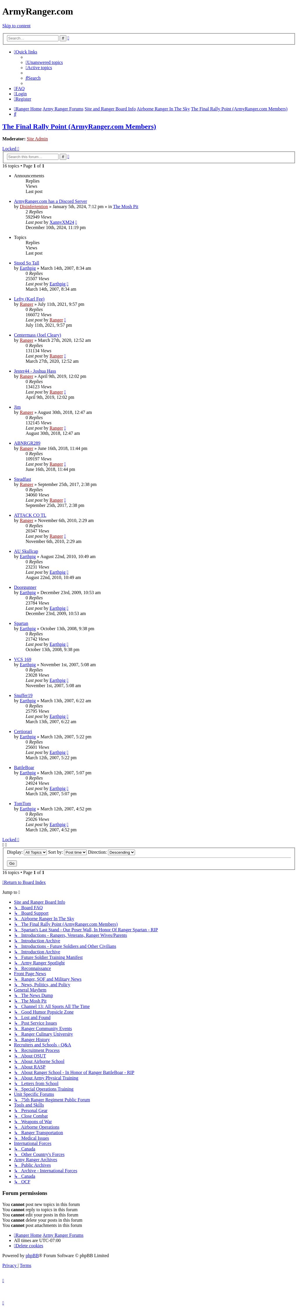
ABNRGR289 (27, 443)
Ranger (26, 304)
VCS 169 (22, 659)
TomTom (22, 803)
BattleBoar (24, 767)
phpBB (32, 1255)
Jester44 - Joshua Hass (35, 371)
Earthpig (28, 268)
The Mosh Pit (125, 206)
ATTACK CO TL (30, 515)
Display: (27, 852)
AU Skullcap (26, 551)
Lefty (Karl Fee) (29, 298)
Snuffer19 (23, 695)
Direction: (111, 852)
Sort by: (67, 852)
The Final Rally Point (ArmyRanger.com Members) (79, 126)
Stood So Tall (26, 262)
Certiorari (23, 731)
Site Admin (37, 138)
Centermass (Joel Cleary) (37, 335)
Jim (17, 407)
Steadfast (22, 479)
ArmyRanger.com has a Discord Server (50, 201)
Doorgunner (25, 587)
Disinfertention (34, 206)
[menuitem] (44, 62)
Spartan (21, 623)
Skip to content (16, 25)
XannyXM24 (61, 222)
